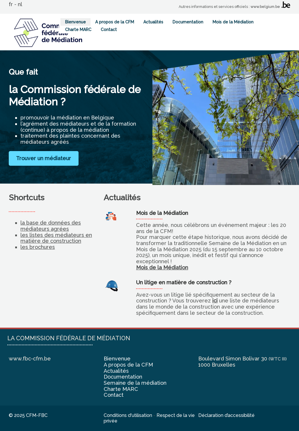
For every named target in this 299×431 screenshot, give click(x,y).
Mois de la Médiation (233, 22)
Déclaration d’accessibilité (226, 415)
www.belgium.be (265, 6)
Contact (109, 29)
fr (11, 4)
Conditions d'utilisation (128, 415)
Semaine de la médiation (135, 383)
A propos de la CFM (114, 22)
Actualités (153, 22)
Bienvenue (75, 22)
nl (20, 4)
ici (215, 300)
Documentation (188, 22)
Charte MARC (78, 29)
